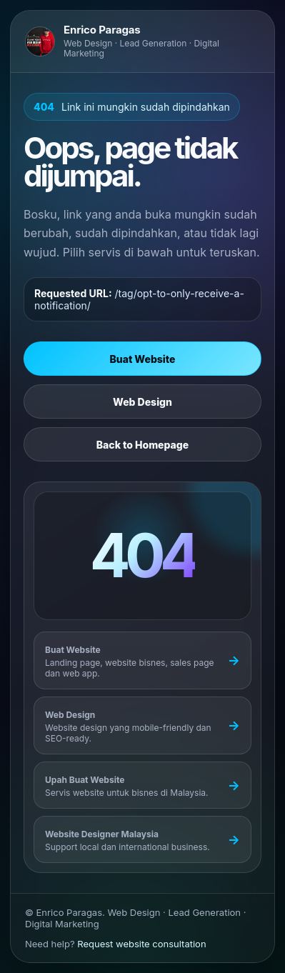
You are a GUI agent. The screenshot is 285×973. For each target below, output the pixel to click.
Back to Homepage (142, 445)
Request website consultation (141, 943)
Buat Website (143, 359)
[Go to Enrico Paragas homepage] (142, 41)
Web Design (142, 402)
